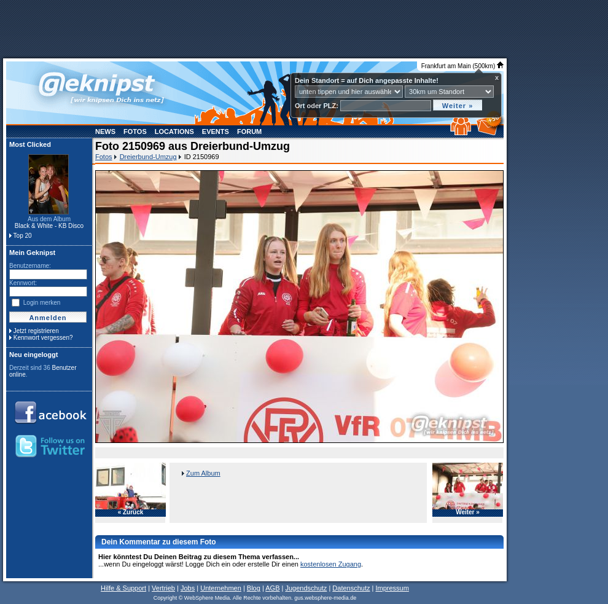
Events (215, 131)
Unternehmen (220, 588)
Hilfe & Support (123, 588)
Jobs (188, 588)
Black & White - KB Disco (49, 225)
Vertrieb (163, 588)
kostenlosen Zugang (330, 564)
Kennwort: (23, 283)
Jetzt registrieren (36, 330)
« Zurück (131, 512)
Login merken (42, 302)
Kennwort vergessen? (43, 337)
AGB (272, 588)
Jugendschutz (306, 588)
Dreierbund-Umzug (148, 156)
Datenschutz (351, 588)
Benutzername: (30, 265)
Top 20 (23, 235)
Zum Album (203, 473)
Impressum (391, 588)
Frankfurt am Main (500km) (462, 66)
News (105, 131)
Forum (249, 131)
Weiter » (468, 512)
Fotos (135, 131)
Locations (174, 131)
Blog (253, 588)
